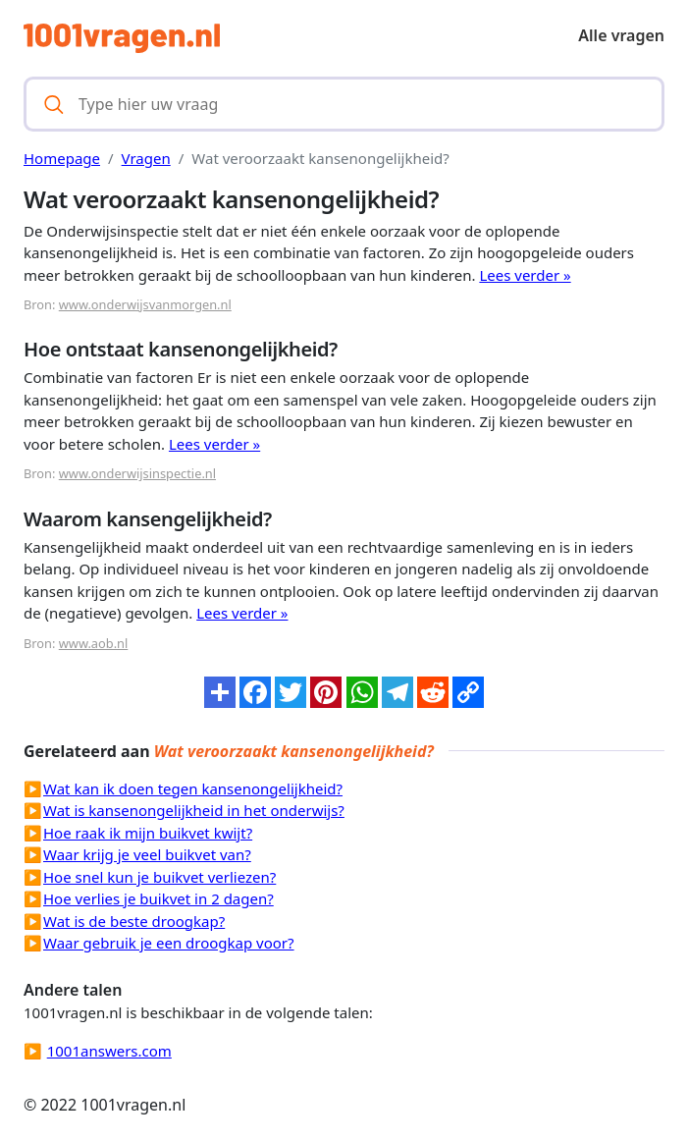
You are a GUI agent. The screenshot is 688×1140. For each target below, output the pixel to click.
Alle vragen (621, 35)
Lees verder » (524, 275)
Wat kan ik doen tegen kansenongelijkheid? (193, 788)
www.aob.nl (94, 643)
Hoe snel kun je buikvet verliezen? (159, 877)
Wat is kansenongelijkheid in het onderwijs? (193, 810)
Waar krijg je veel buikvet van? (147, 854)
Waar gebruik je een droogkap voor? (168, 942)
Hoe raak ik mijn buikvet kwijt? (147, 832)
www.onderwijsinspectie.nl (137, 473)
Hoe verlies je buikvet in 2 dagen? (158, 898)
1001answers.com (109, 1050)
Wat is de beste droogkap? (134, 921)
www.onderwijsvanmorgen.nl (145, 304)
